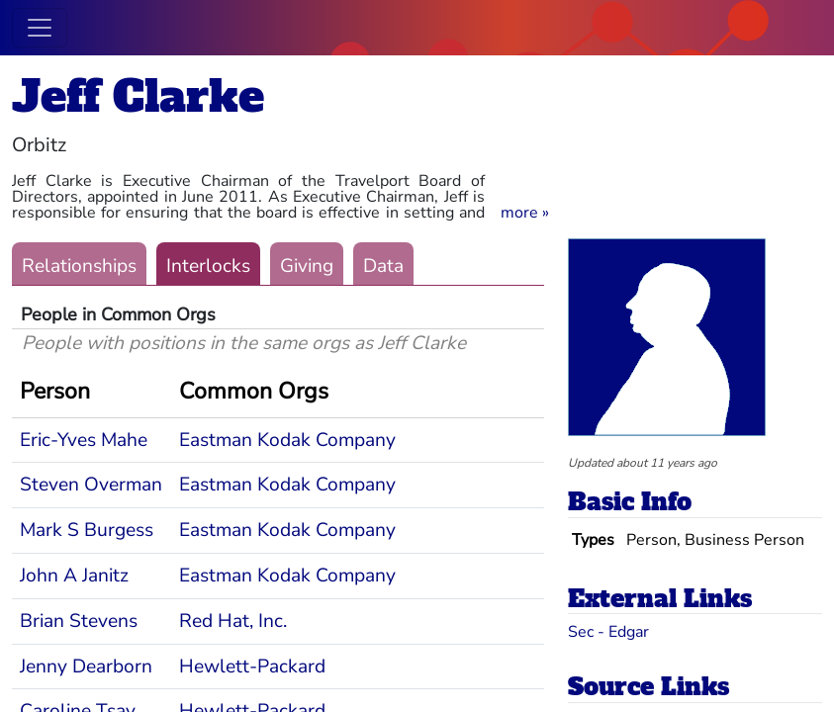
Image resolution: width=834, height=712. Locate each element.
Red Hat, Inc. (233, 621)
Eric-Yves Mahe (83, 440)
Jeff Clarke (138, 96)
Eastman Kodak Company (287, 440)
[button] (525, 213)
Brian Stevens (79, 621)
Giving (306, 266)
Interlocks (208, 266)
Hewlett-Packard (252, 666)
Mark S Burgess (86, 530)
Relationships (79, 266)
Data (383, 266)
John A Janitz (74, 575)
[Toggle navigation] (39, 27)
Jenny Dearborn (86, 666)
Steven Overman (91, 484)
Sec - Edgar (608, 632)
